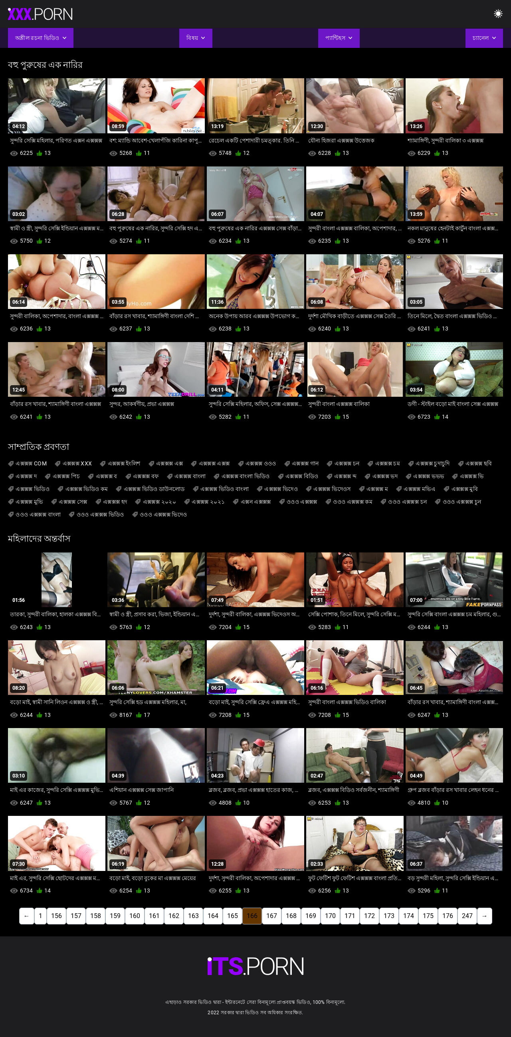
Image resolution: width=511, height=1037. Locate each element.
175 (428, 916)
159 (115, 916)
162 (173, 916)
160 (134, 916)
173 (389, 916)
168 (291, 916)
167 (271, 916)
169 (310, 916)
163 (193, 916)
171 (350, 916)
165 (232, 916)
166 (252, 916)
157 (76, 916)
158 (95, 916)
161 (154, 916)
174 (408, 916)
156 (56, 916)
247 (467, 916)
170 (330, 916)
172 (369, 916)
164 (213, 916)
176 (447, 916)
